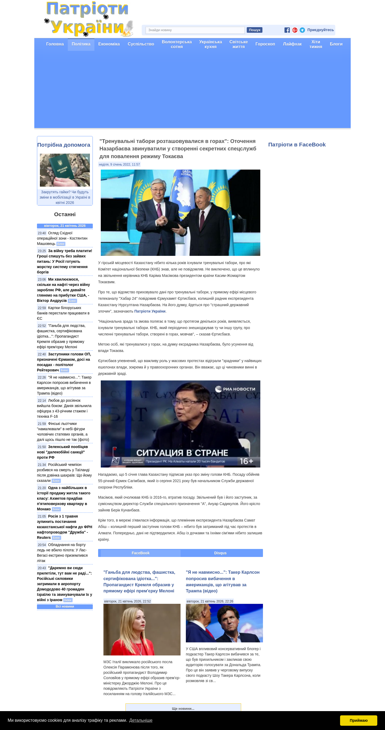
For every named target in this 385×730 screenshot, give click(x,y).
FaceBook (141, 553)
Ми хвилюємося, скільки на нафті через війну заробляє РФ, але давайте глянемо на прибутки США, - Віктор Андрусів (63, 290)
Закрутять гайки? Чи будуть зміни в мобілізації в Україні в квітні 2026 (65, 197)
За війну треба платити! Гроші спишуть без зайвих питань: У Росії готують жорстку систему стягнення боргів (64, 261)
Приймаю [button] (359, 720)
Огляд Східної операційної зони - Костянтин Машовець (62, 238)
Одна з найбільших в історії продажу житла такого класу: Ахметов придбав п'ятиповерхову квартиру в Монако (63, 498)
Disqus (220, 553)
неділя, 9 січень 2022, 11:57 (119, 164)
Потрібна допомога (63, 145)
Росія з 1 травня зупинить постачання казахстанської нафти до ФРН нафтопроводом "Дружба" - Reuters (64, 527)
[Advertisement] (192, 91)
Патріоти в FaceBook (297, 144)
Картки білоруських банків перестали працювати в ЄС (63, 313)
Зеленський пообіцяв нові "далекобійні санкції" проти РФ (62, 452)
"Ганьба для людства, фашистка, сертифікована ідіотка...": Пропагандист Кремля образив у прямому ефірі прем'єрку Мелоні (61, 336)
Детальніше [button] (140, 720)
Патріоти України (149, 311)
